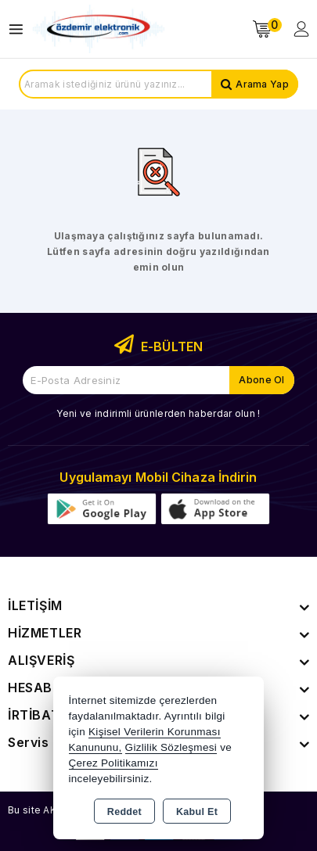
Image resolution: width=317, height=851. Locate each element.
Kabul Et (197, 811)
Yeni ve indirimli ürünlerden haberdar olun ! (158, 413)
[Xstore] (98, 29)
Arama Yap (262, 84)
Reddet (124, 811)
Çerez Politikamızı (113, 763)
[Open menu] (20, 29)
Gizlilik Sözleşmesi (171, 747)
